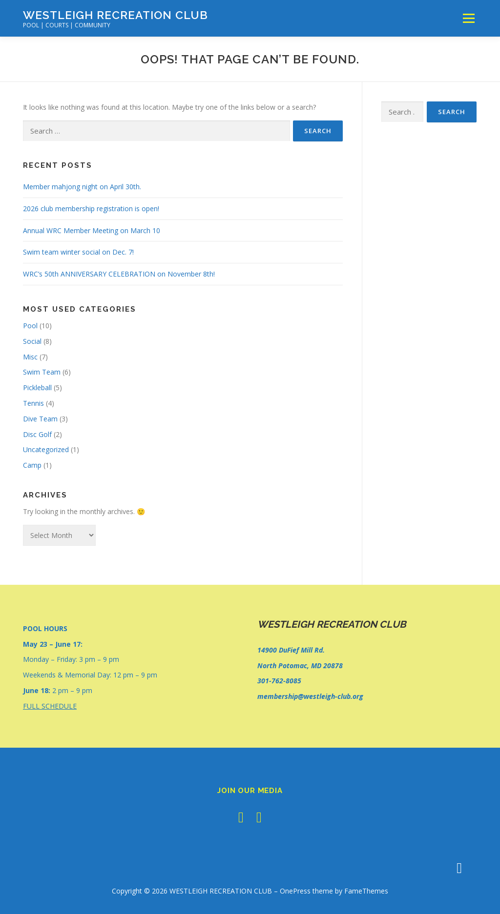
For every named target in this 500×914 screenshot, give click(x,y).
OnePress (295, 890)
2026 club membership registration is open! (91, 208)
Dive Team (40, 418)
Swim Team (42, 372)
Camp (32, 465)
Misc (30, 356)
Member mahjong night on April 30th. (82, 186)
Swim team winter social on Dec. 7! (78, 252)
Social (32, 341)
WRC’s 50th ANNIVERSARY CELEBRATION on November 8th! (119, 273)
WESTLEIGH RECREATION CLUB (115, 14)
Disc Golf (37, 434)
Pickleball (37, 387)
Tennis (33, 403)
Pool (30, 325)
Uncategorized (46, 449)
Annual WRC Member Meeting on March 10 (91, 230)
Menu (468, 18)
